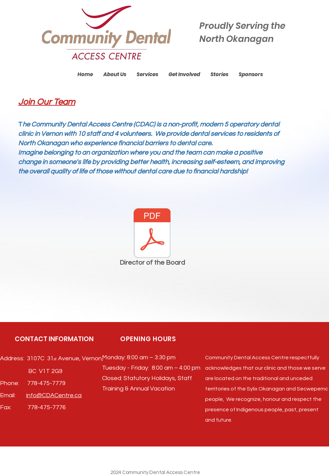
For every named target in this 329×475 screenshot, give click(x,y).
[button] (114, 74)
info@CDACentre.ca (54, 395)
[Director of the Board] (152, 238)
